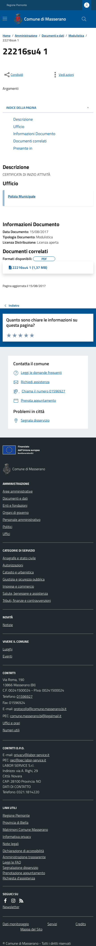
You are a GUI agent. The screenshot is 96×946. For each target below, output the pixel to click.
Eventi (7, 656)
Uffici (6, 533)
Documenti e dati (53, 35)
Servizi (52, 924)
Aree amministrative (18, 491)
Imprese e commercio (18, 586)
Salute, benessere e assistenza (25, 593)
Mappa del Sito (31, 929)
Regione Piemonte (17, 5)
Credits (81, 924)
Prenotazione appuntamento (24, 872)
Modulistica (76, 35)
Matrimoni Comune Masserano (25, 829)
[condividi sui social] (13, 74)
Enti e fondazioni (15, 505)
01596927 (25, 696)
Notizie (8, 624)
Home (6, 35)
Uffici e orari (11, 723)
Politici (7, 526)
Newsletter (11, 907)
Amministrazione (26, 35)
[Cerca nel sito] (82, 19)
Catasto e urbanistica (18, 572)
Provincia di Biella (15, 822)
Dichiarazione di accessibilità (23, 850)
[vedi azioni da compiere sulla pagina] (63, 74)
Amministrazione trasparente (24, 857)
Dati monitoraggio (16, 924)
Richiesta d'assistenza (19, 878)
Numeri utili (11, 730)
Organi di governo (16, 512)
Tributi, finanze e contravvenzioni (27, 600)
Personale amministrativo (21, 519)
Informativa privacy (17, 836)
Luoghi (7, 649)
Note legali (11, 843)
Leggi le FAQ (12, 862)
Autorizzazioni (13, 565)
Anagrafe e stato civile (19, 558)
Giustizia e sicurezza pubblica (24, 579)
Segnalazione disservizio (20, 867)
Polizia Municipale (21, 196)
